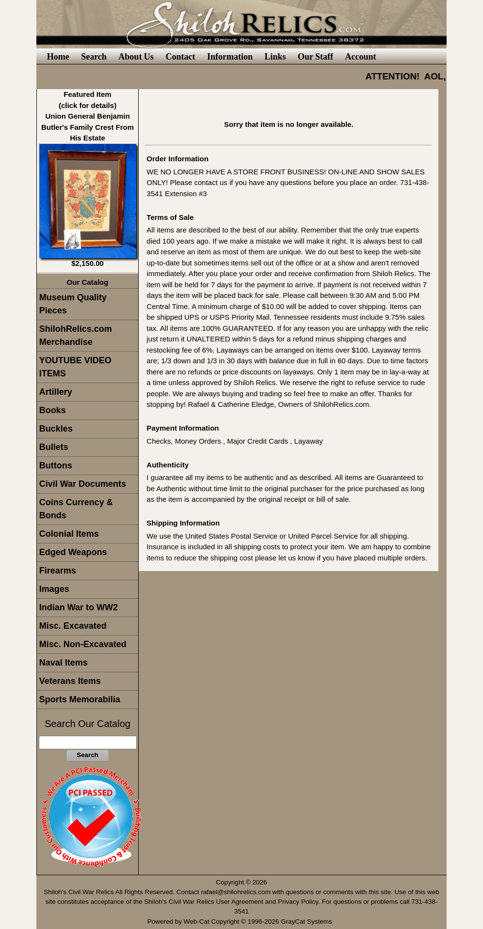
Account (360, 57)
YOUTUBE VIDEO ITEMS (75, 367)
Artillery (55, 392)
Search (94, 57)
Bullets (53, 447)
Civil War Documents (82, 484)
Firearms (57, 570)
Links (275, 57)
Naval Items (63, 662)
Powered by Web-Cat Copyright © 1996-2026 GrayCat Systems (241, 921)
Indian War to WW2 (78, 607)
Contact (180, 57)
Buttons (55, 465)
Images (54, 589)
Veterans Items (70, 681)
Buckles (56, 429)
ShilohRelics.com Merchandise (75, 335)
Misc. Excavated (73, 626)
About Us (136, 57)
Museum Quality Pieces (73, 304)
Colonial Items (69, 534)
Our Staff (315, 57)
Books (52, 410)
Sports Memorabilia (79, 699)
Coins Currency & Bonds (76, 508)
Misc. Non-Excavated (83, 644)
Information (230, 57)
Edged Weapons (73, 552)
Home (58, 57)
